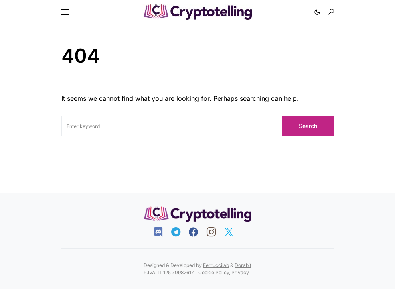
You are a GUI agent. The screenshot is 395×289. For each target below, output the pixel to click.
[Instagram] (215, 232)
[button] (65, 12)
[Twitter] (232, 232)
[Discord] (162, 232)
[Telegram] (179, 232)
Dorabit (243, 265)
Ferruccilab (216, 265)
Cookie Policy (213, 272)
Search (308, 125)
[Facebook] (197, 232)
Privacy (240, 272)
